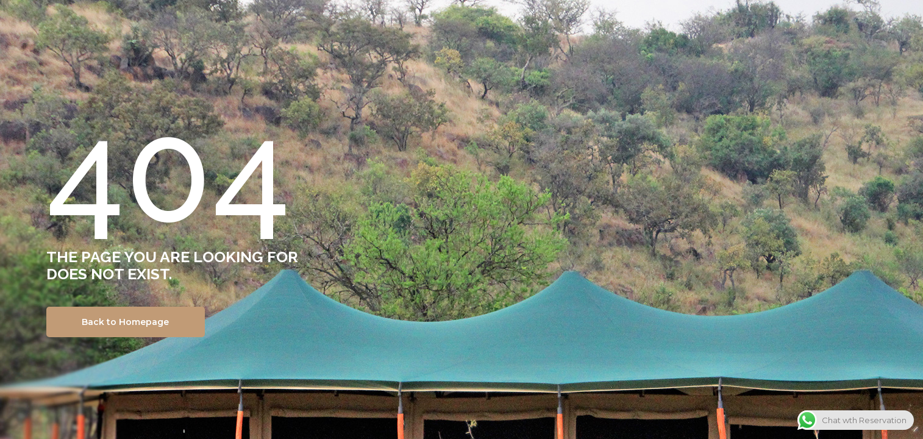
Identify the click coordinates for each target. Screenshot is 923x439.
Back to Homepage (125, 321)
